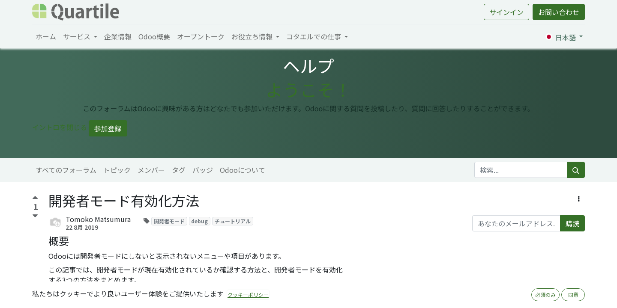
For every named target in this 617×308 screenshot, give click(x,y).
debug (199, 221)
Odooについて (242, 170)
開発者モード (169, 221)
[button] (578, 198)
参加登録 (108, 128)
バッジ (202, 170)
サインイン (506, 12)
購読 (572, 223)
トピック (117, 170)
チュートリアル (233, 221)
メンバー (151, 170)
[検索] (576, 170)
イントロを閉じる (59, 127)
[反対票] (35, 216)
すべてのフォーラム (66, 170)
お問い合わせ (558, 12)
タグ (179, 170)
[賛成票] (35, 199)
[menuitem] (46, 36)
